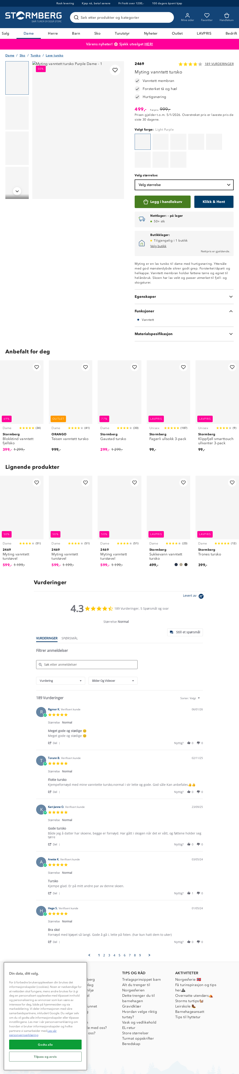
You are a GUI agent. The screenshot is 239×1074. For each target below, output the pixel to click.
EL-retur (128, 1005)
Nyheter (151, 33)
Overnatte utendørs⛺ (194, 973)
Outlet (177, 33)
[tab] (185, 609)
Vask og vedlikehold (139, 999)
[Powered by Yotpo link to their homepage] (194, 574)
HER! (148, 44)
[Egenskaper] (184, 274)
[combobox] (60, 658)
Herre (53, 33)
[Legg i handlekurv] (162, 179)
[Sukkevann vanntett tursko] (168, 501)
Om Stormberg (82, 957)
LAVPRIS (204, 33)
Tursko (36, 55)
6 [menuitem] (125, 932)
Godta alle (45, 1044)
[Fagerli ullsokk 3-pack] (168, 386)
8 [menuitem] (135, 932)
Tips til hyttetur (188, 994)
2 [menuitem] (104, 932)
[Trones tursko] (217, 501)
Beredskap (131, 1021)
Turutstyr (122, 33)
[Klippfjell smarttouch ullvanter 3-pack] (217, 386)
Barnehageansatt (189, 989)
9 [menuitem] (140, 932)
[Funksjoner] (184, 288)
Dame (29, 33)
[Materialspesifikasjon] (184, 311)
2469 (139, 64)
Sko (97, 33)
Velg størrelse (185, 162)
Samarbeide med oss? (88, 1005)
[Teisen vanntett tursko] (70, 386)
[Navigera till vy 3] (17, 148)
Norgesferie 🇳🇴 (188, 957)
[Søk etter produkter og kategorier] (123, 17)
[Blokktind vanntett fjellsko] (21, 386)
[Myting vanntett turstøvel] (21, 501)
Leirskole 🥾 (185, 983)
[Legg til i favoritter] (115, 70)
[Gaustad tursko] (119, 386)
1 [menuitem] (99, 932)
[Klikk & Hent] (214, 179)
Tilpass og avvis (45, 1056)
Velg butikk (158, 223)
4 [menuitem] (114, 932)
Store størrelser (135, 1010)
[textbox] (202, 677)
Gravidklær (131, 983)
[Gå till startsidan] (34, 17)
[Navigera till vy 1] (17, 78)
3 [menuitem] (109, 932)
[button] (55, 720)
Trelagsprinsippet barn (141, 957)
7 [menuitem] (130, 932)
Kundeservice (27, 957)
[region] (45, 1016)
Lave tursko (54, 55)
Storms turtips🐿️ (189, 978)
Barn (76, 33)
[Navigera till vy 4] (17, 183)
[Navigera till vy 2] (17, 113)
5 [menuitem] (119, 932)
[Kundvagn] (227, 17)
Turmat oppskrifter (138, 1016)
